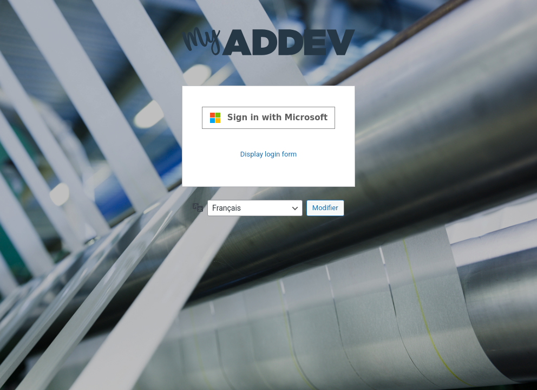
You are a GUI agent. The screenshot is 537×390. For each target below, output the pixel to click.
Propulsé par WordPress (268, 50)
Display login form (268, 154)
